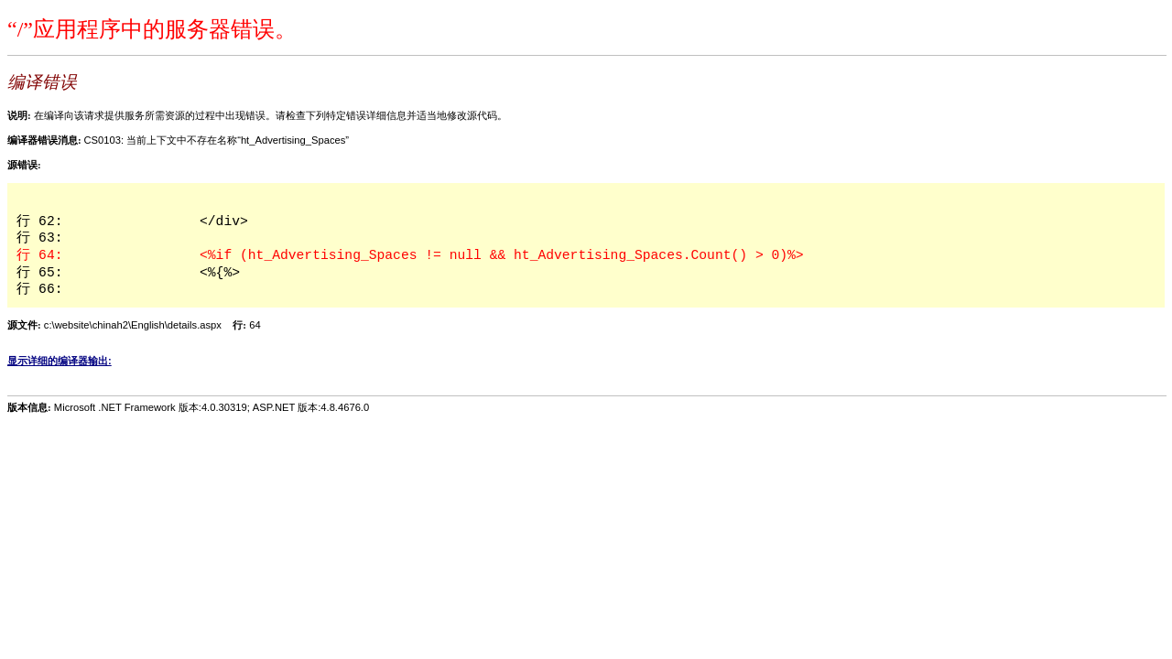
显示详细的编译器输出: (59, 360)
